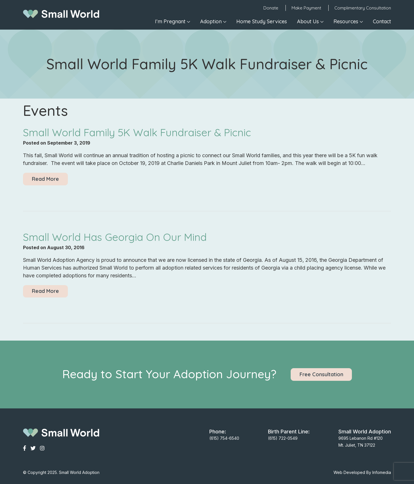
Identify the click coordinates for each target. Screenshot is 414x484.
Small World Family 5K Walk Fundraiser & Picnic (137, 132)
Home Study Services (261, 21)
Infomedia (381, 472)
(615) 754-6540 (224, 438)
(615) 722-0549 (283, 438)
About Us (308, 21)
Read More (45, 179)
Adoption (211, 21)
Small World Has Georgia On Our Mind (115, 237)
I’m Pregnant (170, 21)
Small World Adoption (79, 472)
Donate (270, 8)
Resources (346, 21)
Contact (382, 21)
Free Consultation (321, 374)
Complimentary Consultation (362, 8)
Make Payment (306, 8)
